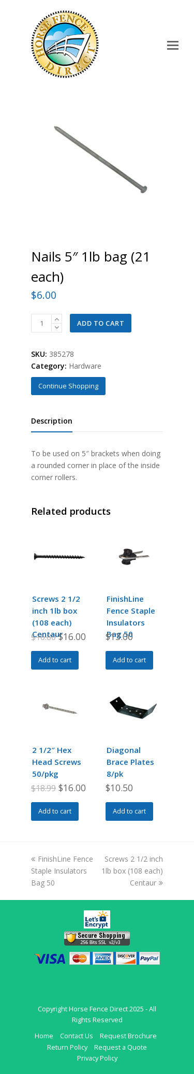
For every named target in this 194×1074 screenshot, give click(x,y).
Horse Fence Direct (98, 1008)
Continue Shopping (68, 385)
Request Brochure (128, 1035)
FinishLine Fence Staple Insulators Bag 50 (62, 871)
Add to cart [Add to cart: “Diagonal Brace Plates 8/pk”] (129, 811)
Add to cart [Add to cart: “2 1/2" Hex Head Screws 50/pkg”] (54, 811)
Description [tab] (51, 421)
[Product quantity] (41, 323)
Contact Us (76, 1035)
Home (44, 1035)
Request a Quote (120, 1047)
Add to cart (101, 323)
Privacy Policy (97, 1058)
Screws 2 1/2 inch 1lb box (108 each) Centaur (132, 871)
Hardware (85, 366)
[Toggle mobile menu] (172, 44)
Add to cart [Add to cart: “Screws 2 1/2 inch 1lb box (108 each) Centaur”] (54, 659)
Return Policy (67, 1047)
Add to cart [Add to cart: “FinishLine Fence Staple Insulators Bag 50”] (129, 659)
